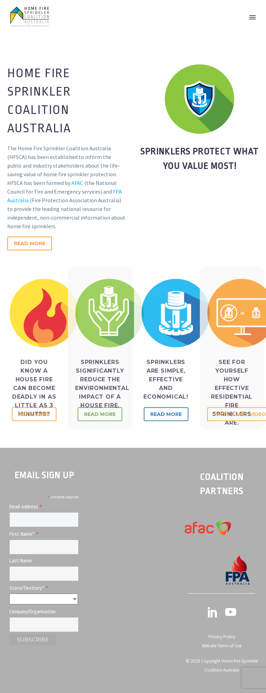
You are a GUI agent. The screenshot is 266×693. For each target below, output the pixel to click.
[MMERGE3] (43, 599)
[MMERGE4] (43, 624)
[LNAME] (43, 573)
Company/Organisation (32, 612)
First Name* (24, 535)
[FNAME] (43, 547)
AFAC (77, 182)
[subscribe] (32, 639)
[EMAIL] (43, 519)
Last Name (20, 561)
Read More (29, 243)
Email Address (26, 507)
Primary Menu (252, 17)
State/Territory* (29, 589)
